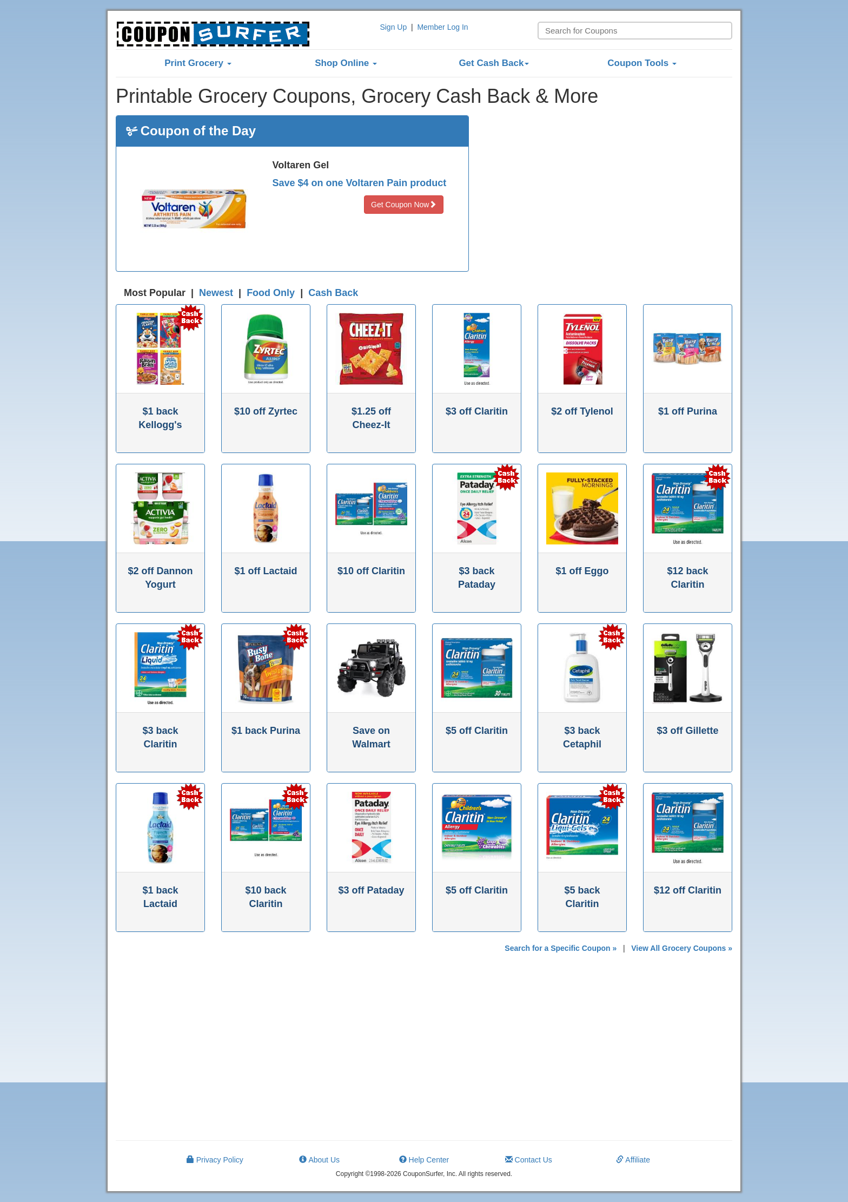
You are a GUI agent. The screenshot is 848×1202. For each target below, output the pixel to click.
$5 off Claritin (477, 730)
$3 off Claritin (477, 411)
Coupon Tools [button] (642, 63)
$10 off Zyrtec (265, 411)
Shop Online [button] (346, 63)
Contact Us (528, 1159)
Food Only (271, 292)
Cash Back (333, 292)
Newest (216, 292)
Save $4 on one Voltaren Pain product (360, 183)
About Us (319, 1159)
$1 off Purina (687, 411)
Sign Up (393, 27)
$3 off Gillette (687, 730)
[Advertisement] (609, 191)
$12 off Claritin (687, 890)
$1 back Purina (265, 730)
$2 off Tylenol (582, 411)
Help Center (424, 1159)
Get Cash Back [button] (494, 63)
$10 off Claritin (371, 571)
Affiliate (633, 1159)
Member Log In (442, 27)
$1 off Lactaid (265, 571)
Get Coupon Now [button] (403, 204)
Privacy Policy (215, 1159)
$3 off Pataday (371, 890)
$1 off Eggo (582, 571)
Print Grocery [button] (197, 63)
